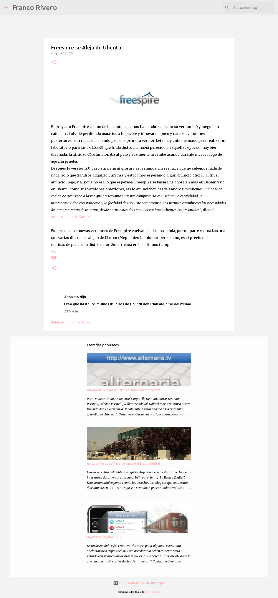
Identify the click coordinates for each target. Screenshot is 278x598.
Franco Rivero (34, 7)
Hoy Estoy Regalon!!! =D (104, 537)
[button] (53, 62)
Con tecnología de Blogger (139, 583)
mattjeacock (152, 591)
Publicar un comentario (70, 322)
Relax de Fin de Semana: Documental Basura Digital (123, 463)
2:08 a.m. (71, 311)
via (53, 251)
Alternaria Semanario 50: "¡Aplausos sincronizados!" (124, 390)
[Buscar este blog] (252, 7)
